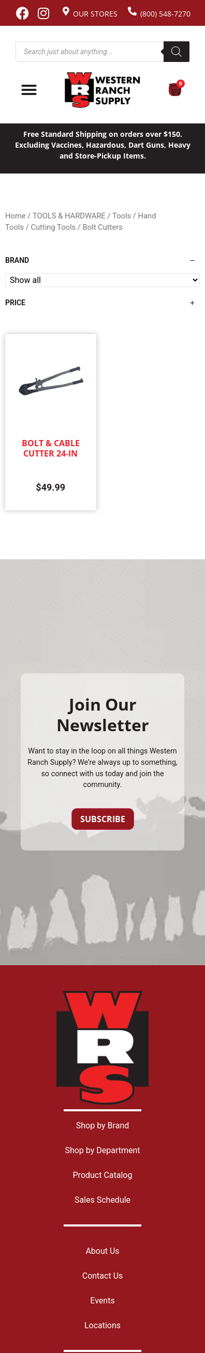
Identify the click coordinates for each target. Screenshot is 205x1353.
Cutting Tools (53, 227)
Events (102, 1300)
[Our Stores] (66, 11)
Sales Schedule (102, 1200)
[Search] (176, 51)
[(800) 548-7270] (132, 11)
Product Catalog (103, 1175)
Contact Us (102, 1276)
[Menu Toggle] (29, 90)
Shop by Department (102, 1150)
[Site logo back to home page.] (102, 90)
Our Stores (95, 14)
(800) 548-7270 (165, 14)
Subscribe (102, 819)
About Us (102, 1251)
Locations (102, 1325)
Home (15, 216)
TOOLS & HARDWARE (69, 216)
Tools (121, 216)
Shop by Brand (102, 1125)
